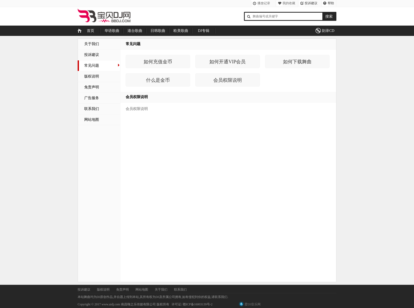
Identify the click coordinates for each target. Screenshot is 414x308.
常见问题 (91, 66)
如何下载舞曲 (297, 61)
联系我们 (91, 109)
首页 (90, 31)
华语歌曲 (112, 31)
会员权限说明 (227, 80)
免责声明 (91, 87)
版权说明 (91, 76)
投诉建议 (311, 3)
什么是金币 (158, 80)
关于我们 (91, 44)
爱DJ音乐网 (252, 304)
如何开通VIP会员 (227, 61)
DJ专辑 (204, 31)
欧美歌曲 (180, 31)
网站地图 (91, 120)
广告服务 (91, 98)
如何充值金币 (158, 61)
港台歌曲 (135, 31)
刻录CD (328, 31)
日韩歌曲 (157, 31)
